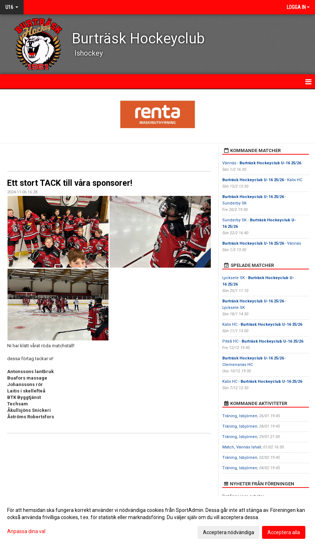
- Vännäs (261, 243)
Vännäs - (261, 163)
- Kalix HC (262, 180)
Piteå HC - (262, 341)
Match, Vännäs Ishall (241, 447)
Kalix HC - (262, 324)
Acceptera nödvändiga (228, 532)
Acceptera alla (283, 532)
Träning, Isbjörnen (239, 416)
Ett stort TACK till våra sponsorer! (69, 183)
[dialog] (157, 521)
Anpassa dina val (26, 531)
